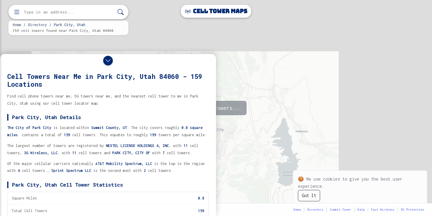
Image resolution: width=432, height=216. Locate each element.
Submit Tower (340, 209)
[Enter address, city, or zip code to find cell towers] (69, 12)
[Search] (120, 12)
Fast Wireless (382, 209)
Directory (37, 24)
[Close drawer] (108, 60)
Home (17, 24)
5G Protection (412, 209)
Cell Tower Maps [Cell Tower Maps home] (216, 11)
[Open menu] (17, 12)
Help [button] (361, 209)
